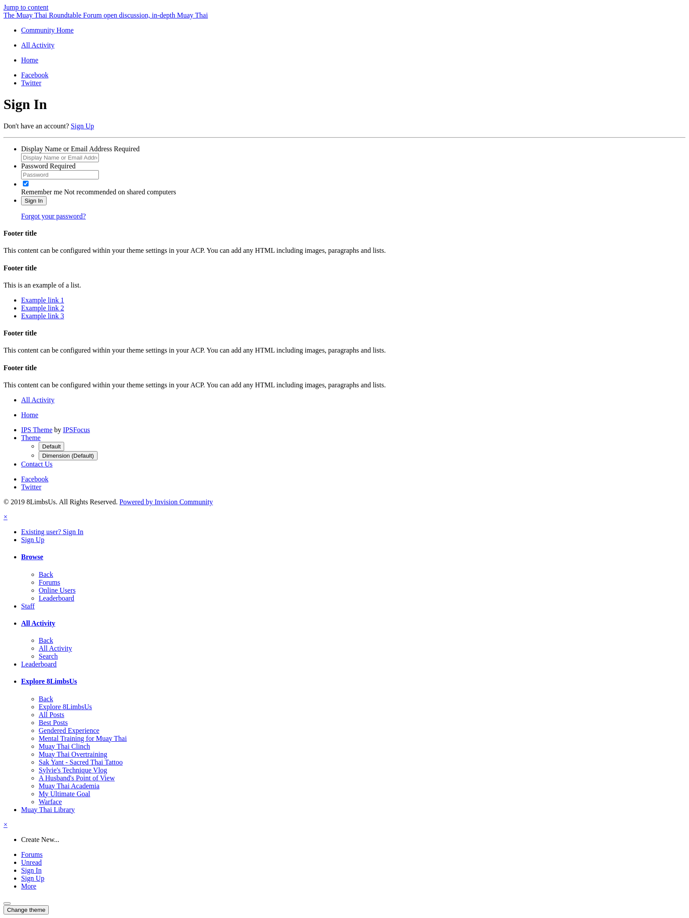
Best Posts (53, 722)
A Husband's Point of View (77, 778)
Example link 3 (42, 316)
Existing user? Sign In (52, 532)
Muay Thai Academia (69, 786)
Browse (32, 557)
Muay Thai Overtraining (73, 754)
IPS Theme (36, 430)
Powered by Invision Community (166, 502)
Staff (28, 606)
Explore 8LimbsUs (49, 681)
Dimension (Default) (68, 455)
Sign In (34, 200)
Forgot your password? (53, 216)
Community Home (47, 30)
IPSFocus (76, 430)
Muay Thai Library (48, 809)
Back (46, 574)
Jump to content (26, 7)
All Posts (51, 714)
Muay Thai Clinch (64, 746)
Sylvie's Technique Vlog (73, 770)
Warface (50, 801)
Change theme (26, 910)
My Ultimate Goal (64, 794)
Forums (49, 582)
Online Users (57, 590)
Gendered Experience (69, 730)
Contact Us (37, 464)
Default (51, 446)
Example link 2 (42, 308)
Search (48, 656)
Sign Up (82, 126)
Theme (30, 437)
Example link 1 (42, 300)
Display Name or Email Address (80, 149)
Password (48, 166)
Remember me (41, 192)
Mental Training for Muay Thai (83, 738)
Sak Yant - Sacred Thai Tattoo (81, 762)
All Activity (38, 623)
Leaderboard (56, 598)
